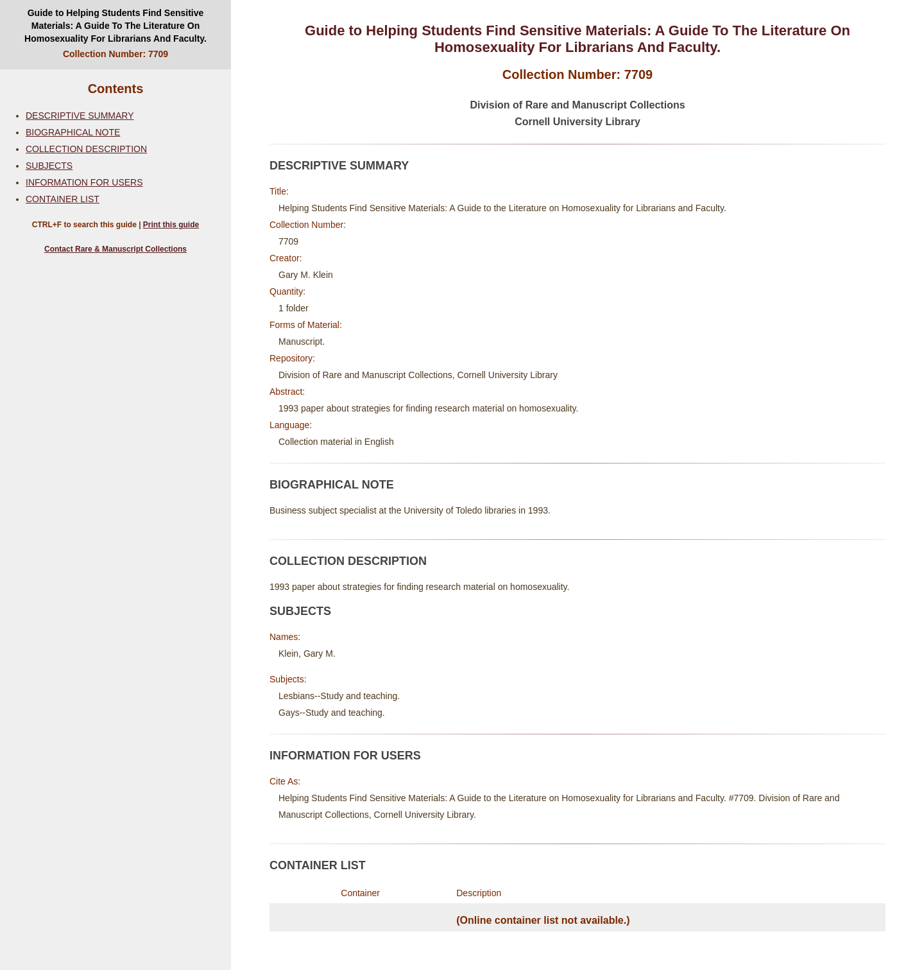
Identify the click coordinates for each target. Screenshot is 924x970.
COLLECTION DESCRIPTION (86, 149)
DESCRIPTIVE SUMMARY (80, 115)
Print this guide (171, 224)
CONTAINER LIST (62, 199)
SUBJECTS (49, 165)
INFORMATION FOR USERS (84, 182)
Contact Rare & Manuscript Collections (115, 249)
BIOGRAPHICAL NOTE (73, 132)
